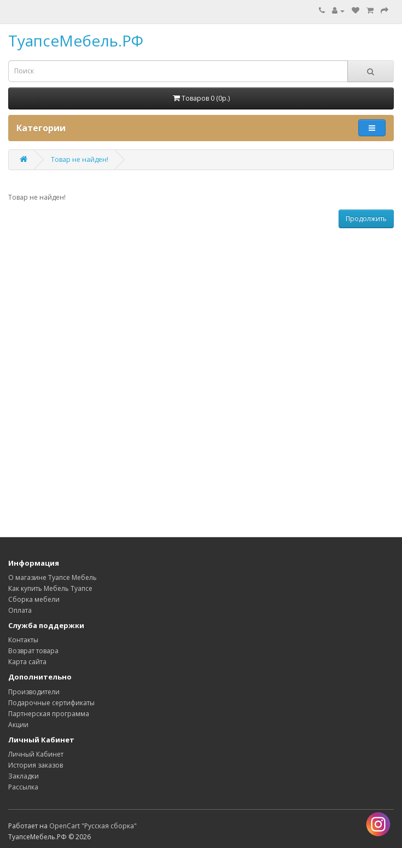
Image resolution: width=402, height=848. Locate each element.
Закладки (23, 776)
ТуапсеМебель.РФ (75, 40)
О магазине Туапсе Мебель (52, 577)
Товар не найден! (79, 159)
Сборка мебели (34, 599)
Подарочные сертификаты (51, 702)
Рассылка (23, 787)
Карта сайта (27, 661)
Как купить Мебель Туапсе (50, 588)
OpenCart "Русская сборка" (93, 825)
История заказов (35, 765)
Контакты (23, 639)
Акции (18, 724)
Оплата (20, 610)
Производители (34, 691)
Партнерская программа (48, 713)
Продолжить (366, 218)
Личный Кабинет (35, 754)
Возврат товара (33, 650)
